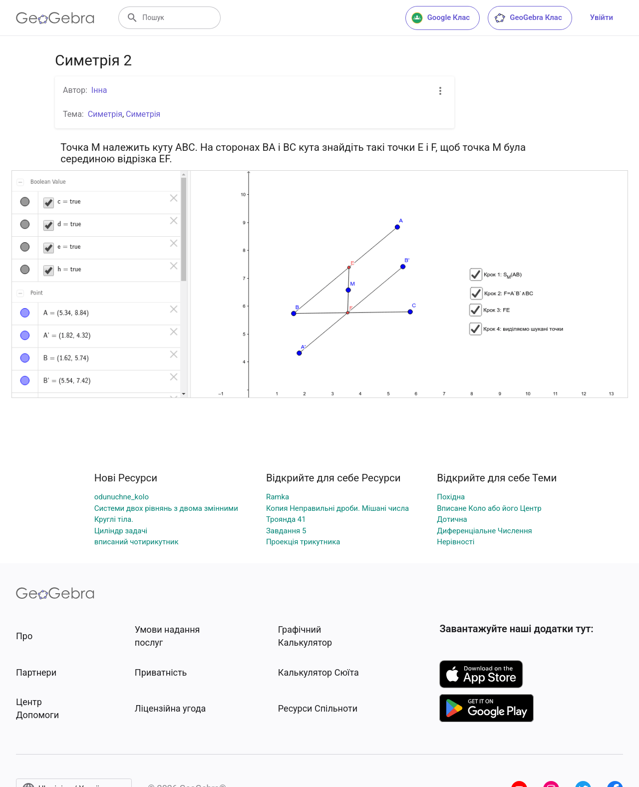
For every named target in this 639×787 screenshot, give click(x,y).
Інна (99, 90)
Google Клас (440, 18)
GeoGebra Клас (528, 18)
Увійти (601, 17)
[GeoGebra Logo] (55, 18)
